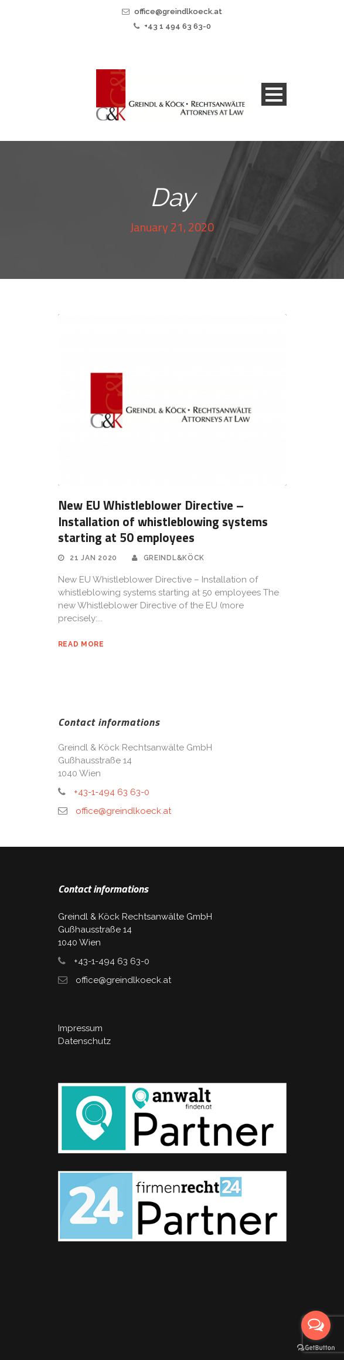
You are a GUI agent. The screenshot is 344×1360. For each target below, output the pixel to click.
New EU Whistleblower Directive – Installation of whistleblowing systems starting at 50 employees (163, 521)
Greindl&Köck (174, 558)
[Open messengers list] (316, 1325)
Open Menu (274, 94)
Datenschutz (84, 1041)
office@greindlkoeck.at (178, 11)
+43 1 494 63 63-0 (177, 26)
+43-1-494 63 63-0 (111, 792)
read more (81, 644)
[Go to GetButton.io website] (316, 1348)
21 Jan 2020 (93, 558)
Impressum (80, 1028)
